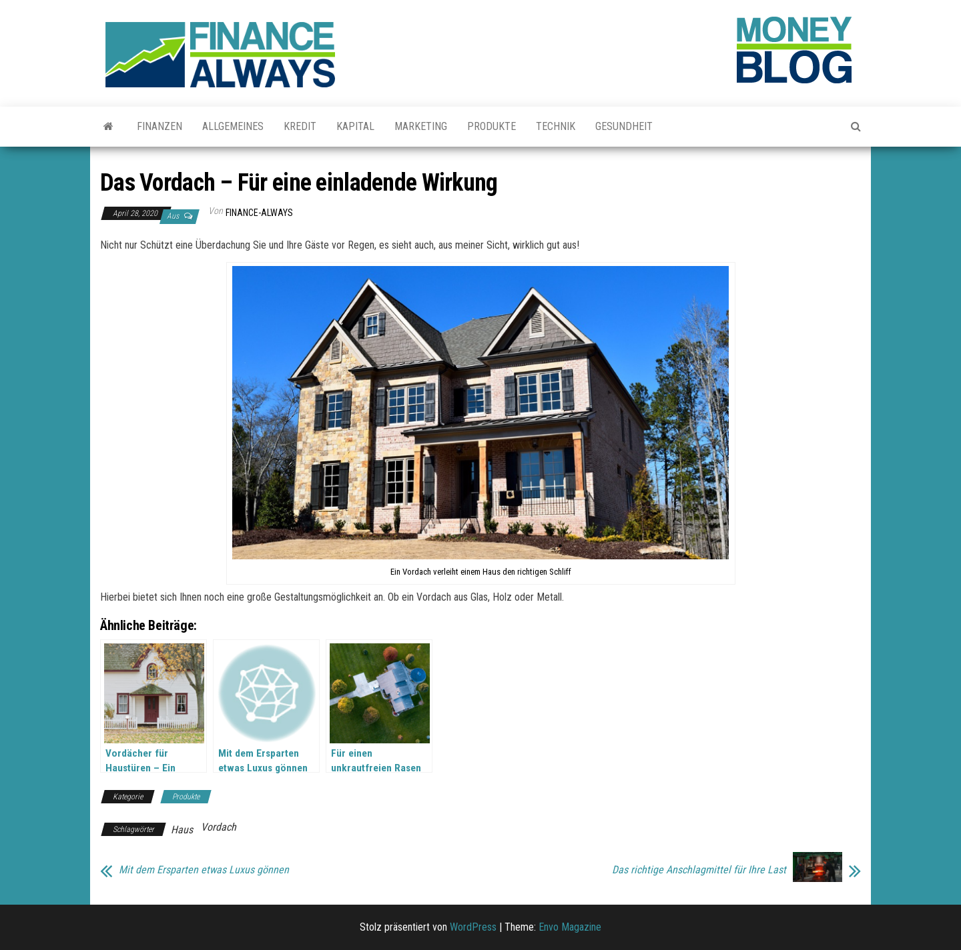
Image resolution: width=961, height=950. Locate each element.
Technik (555, 126)
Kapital (355, 126)
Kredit (300, 126)
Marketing (420, 126)
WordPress (473, 927)
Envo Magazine (570, 927)
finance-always (259, 212)
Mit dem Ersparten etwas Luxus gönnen (204, 870)
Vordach (218, 827)
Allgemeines (233, 126)
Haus (182, 829)
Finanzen (159, 126)
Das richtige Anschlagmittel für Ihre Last (699, 870)
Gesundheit (624, 126)
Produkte (491, 126)
